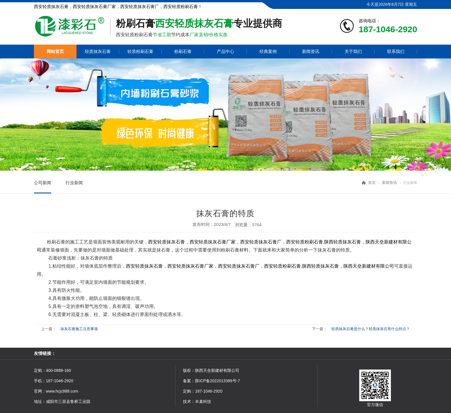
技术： (189, 401)
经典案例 (268, 51)
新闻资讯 (310, 51)
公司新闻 (42, 182)
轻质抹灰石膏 (98, 51)
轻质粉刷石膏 (140, 51)
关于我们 (353, 51)
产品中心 (225, 51)
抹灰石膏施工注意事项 (79, 329)
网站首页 (55, 51)
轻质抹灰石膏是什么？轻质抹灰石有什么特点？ (370, 329)
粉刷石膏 (183, 51)
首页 (372, 182)
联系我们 (395, 51)
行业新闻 (74, 182)
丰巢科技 (203, 401)
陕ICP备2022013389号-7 (217, 380)
